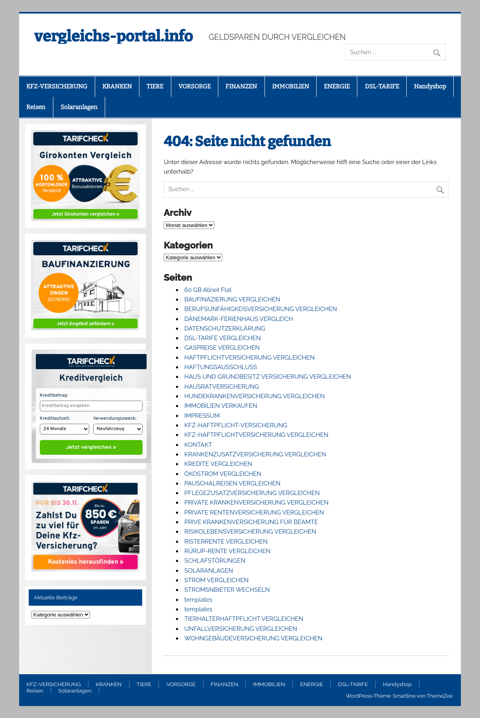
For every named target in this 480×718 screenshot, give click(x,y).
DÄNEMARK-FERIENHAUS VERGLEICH (238, 319)
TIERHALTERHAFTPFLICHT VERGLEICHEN (244, 618)
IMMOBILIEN (290, 86)
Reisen (35, 107)
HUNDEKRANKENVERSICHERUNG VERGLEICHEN (254, 396)
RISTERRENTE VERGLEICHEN (226, 541)
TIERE (155, 86)
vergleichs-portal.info (113, 36)
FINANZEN (241, 86)
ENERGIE (337, 86)
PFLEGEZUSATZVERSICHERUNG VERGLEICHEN (252, 493)
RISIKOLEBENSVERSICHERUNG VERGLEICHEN (250, 531)
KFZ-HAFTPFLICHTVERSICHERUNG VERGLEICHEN (256, 434)
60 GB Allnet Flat (207, 289)
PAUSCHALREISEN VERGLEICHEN (232, 483)
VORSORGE (194, 86)
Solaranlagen (79, 107)
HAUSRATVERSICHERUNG (221, 386)
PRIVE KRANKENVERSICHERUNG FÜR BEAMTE (251, 522)
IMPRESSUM (202, 415)
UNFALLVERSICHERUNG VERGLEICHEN (240, 628)
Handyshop (430, 86)
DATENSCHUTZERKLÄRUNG (224, 328)
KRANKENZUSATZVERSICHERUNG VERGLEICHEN (255, 454)
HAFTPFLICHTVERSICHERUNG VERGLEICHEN (249, 357)
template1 (198, 599)
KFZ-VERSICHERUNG (56, 86)
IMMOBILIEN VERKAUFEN (220, 405)
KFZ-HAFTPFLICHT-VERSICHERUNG (235, 425)
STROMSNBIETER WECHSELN (227, 589)
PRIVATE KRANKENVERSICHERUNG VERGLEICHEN (256, 502)
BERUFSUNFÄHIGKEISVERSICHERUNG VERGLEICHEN (260, 309)
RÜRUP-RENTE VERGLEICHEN (227, 551)
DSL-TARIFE (382, 86)
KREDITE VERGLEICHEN (218, 464)
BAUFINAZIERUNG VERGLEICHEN (232, 299)
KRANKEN (117, 86)
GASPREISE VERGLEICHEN (222, 347)
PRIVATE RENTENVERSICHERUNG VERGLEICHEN (254, 512)
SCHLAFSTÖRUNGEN (214, 560)
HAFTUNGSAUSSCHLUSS (220, 367)
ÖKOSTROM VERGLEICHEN (222, 473)
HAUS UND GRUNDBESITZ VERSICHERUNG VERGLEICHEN (267, 376)
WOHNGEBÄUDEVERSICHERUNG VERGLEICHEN (253, 638)
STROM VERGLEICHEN (216, 580)
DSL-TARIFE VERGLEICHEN (222, 338)
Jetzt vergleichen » (91, 445)
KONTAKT (198, 444)
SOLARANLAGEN (208, 570)
